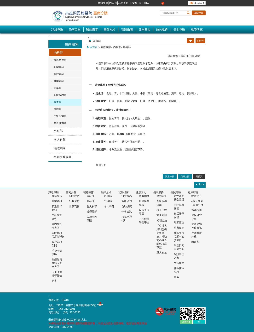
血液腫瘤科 (60, 123)
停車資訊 (126, 211)
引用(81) (200, 41)
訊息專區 (57, 29)
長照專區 (179, 29)
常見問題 (161, 215)
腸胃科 (57, 102)
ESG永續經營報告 (57, 274)
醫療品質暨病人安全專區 (57, 263)
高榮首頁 (123, 3)
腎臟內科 (59, 81)
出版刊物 (74, 206)
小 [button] (151, 3)
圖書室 (195, 241)
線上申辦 (161, 210)
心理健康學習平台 (144, 221)
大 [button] (159, 3)
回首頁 (113, 3)
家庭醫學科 (60, 60)
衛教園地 (144, 196)
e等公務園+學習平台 (197, 203)
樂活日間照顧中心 (179, 247)
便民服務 (162, 29)
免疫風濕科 (60, 116)
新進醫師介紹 (57, 208)
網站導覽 (103, 3)
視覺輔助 (199, 3)
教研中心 (196, 196)
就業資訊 (57, 201)
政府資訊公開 (57, 243)
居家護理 (179, 222)
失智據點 (179, 263)
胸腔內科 (59, 74)
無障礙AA (185, 300)
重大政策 (161, 252)
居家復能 (179, 227)
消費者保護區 (57, 252)
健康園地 (144, 29)
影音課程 (196, 210)
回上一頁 (169, 176)
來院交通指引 (126, 218)
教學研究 (197, 29)
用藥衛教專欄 (144, 203)
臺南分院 (75, 29)
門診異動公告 (57, 217)
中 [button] (155, 3)
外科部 (58, 131)
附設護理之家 (179, 256)
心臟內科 (59, 67)
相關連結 (161, 220)
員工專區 (144, 3)
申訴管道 (161, 196)
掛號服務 (126, 196)
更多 (54, 280)
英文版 (133, 3)
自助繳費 (126, 206)
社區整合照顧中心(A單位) (179, 237)
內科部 (58, 52)
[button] (188, 12)
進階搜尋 (198, 13)
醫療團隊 (92, 29)
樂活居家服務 (179, 215)
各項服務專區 (62, 157)
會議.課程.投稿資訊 (197, 226)
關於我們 (74, 196)
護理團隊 (60, 148)
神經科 (57, 109)
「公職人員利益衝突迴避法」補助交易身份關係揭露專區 (161, 236)
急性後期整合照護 (179, 198)
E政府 (201, 299)
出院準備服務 (179, 206)
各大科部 (60, 139)
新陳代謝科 (60, 95)
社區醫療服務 (179, 270)
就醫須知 (126, 201)
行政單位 (74, 201)
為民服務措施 (161, 203)
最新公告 (57, 196)
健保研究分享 (196, 217)
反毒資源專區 (144, 212)
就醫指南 (127, 29)
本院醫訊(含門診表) (58, 235)
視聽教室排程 (196, 235)
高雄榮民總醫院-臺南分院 (81, 16)
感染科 (57, 88)
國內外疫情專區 (57, 226)
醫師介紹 (109, 29)
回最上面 (185, 176)
